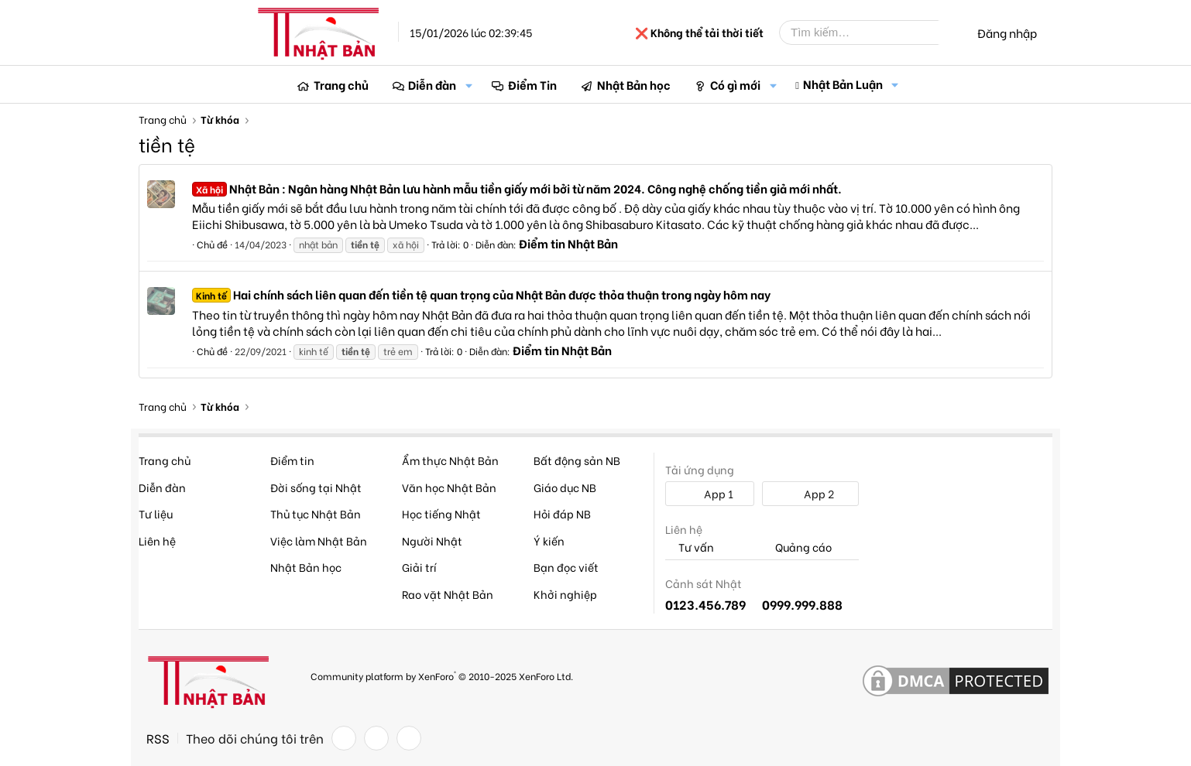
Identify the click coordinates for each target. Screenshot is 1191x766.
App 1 (710, 493)
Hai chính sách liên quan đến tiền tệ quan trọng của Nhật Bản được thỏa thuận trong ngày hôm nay (481, 294)
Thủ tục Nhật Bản (315, 513)
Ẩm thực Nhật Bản (450, 460)
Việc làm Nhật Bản (318, 540)
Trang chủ (341, 84)
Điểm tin (292, 460)
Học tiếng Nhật (441, 513)
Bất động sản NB (577, 460)
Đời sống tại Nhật (316, 487)
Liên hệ (157, 540)
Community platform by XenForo (442, 675)
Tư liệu (156, 513)
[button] (468, 84)
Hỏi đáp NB (562, 513)
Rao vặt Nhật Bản (447, 594)
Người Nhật (432, 540)
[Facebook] (343, 738)
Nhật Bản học (634, 84)
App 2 (810, 493)
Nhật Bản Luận (843, 83)
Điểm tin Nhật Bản (568, 242)
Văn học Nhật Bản (449, 487)
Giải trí (419, 567)
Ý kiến (549, 540)
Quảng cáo (797, 547)
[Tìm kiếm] (870, 32)
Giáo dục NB (565, 487)
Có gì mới (735, 84)
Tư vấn (689, 547)
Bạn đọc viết (566, 567)
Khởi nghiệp (565, 594)
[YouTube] (408, 738)
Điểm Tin (532, 84)
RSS (158, 738)
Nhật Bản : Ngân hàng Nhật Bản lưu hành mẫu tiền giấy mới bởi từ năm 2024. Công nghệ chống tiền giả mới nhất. (517, 188)
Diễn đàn (432, 84)
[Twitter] (376, 738)
